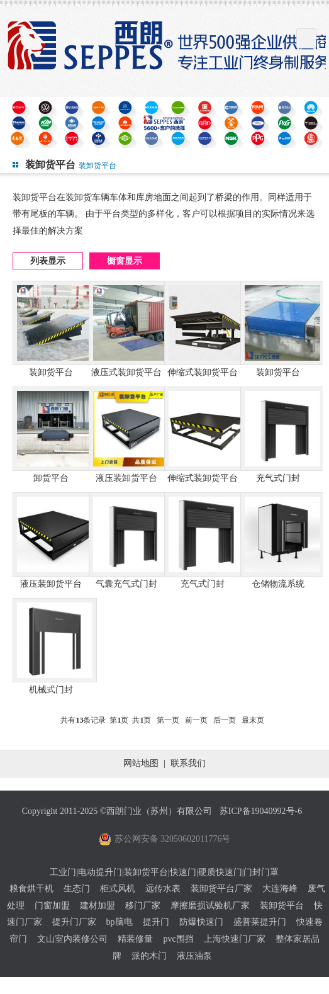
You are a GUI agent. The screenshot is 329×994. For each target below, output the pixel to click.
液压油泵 (194, 956)
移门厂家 (142, 905)
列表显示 (47, 261)
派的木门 (149, 956)
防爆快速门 (201, 922)
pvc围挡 (178, 939)
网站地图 (141, 763)
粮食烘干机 (31, 888)
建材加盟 (97, 905)
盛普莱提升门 (259, 922)
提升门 (156, 922)
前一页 (196, 720)
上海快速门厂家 (234, 939)
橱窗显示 (124, 261)
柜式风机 (117, 888)
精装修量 (135, 939)
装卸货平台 (282, 905)
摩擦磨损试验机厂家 (210, 905)
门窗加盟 (52, 905)
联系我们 (188, 763)
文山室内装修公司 (72, 939)
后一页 (224, 720)
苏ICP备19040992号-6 (261, 811)
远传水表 (163, 888)
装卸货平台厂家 (221, 888)
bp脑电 (119, 922)
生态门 (77, 888)
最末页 (253, 720)
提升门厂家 (74, 922)
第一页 (168, 720)
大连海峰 (280, 888)
